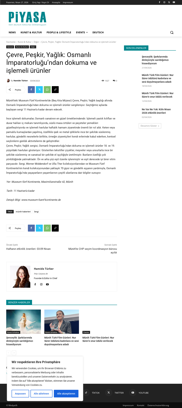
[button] (172, 32)
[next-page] (14, 352)
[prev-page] (8, 352)
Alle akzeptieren (66, 393)
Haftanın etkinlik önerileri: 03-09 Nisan (28, 248)
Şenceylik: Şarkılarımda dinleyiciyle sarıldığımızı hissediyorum (155, 60)
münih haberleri (23, 211)
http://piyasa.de (41, 274)
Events (86, 332)
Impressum (128, 404)
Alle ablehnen (41, 393)
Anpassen (20, 393)
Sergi (36, 211)
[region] (45, 378)
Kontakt (140, 404)
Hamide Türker (21, 80)
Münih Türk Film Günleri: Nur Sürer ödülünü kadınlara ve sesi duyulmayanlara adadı (61, 340)
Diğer (36, 41)
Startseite (11, 41)
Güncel (10, 46)
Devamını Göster (150, 125)
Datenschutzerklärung (158, 404)
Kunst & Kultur (25, 41)
